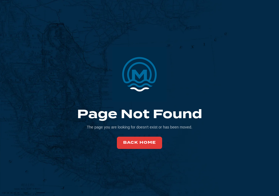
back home (139, 142)
